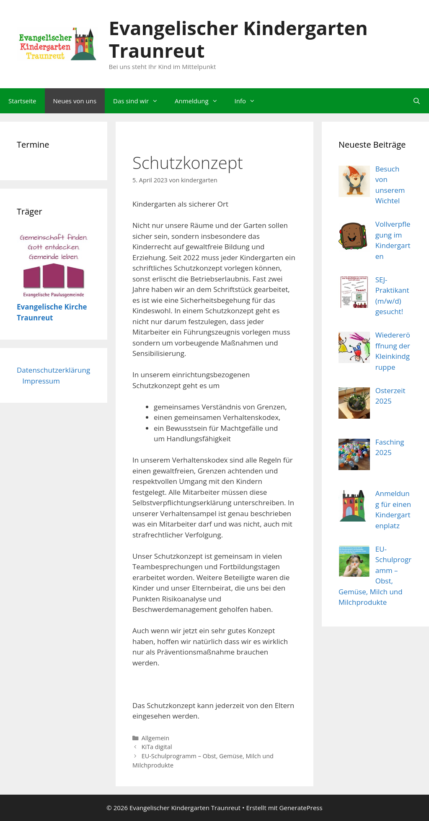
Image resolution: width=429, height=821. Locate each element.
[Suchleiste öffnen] (416, 100)
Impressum (41, 381)
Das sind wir (139, 100)
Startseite (22, 101)
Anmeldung (200, 100)
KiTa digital (157, 747)
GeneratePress (301, 807)
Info (249, 100)
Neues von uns (75, 101)
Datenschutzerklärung (53, 370)
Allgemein (155, 738)
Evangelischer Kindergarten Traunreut (238, 39)
